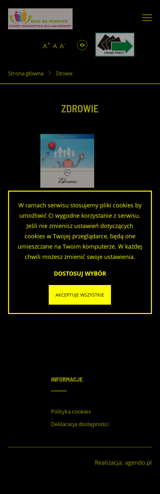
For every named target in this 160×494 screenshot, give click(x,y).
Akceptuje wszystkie (79, 295)
